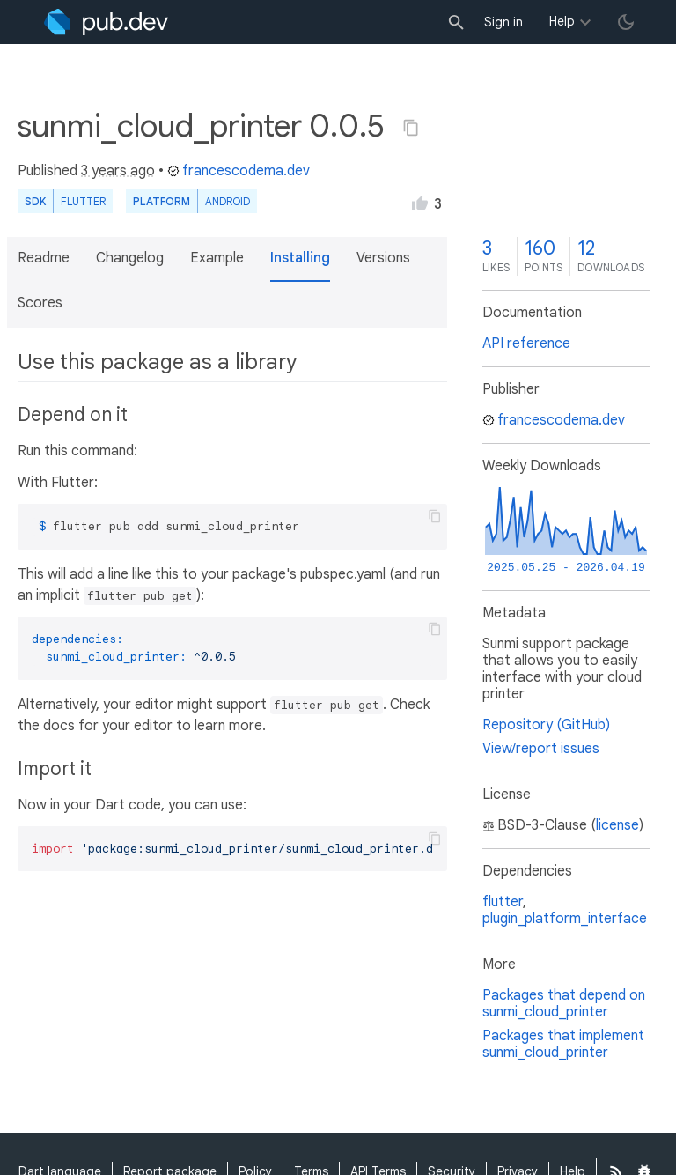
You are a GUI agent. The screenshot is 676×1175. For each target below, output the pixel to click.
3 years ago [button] (118, 171)
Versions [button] (383, 258)
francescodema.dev (238, 171)
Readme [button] (44, 258)
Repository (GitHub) (546, 725)
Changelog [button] (130, 258)
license (617, 825)
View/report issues (540, 748)
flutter (502, 902)
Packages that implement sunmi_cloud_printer (563, 1044)
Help (562, 21)
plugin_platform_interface (564, 918)
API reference (526, 343)
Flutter (83, 201)
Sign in (503, 22)
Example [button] (217, 258)
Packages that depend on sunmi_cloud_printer (563, 1004)
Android (227, 201)
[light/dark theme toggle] (625, 22)
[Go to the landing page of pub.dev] (106, 22)
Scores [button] (40, 303)
